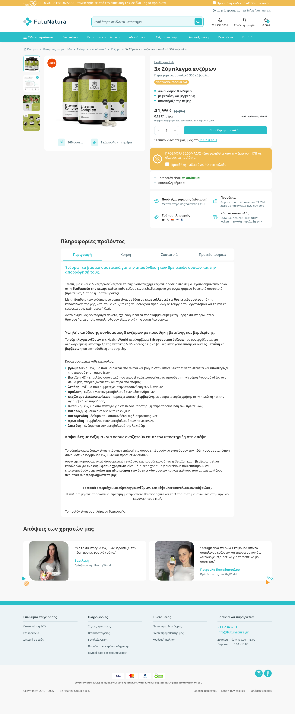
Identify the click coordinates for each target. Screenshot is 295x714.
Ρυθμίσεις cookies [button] (260, 691)
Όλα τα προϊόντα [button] (38, 37)
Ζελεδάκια (225, 37)
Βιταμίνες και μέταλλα (103, 37)
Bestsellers (70, 37)
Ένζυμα (116, 49)
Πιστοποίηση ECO (34, 626)
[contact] (219, 22)
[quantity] (166, 130)
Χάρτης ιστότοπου (205, 691)
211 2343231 (208, 140)
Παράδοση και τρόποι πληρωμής (108, 646)
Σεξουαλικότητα (167, 37)
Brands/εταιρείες (99, 633)
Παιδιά (247, 37)
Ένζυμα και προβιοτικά (91, 49)
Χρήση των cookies (233, 691)
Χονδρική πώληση (164, 639)
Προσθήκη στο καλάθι (225, 130)
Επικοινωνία (31, 633)
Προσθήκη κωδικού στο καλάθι (244, 3)
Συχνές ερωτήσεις (226, 10)
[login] (244, 22)
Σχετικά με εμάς (33, 639)
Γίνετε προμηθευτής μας (168, 633)
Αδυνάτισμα (138, 37)
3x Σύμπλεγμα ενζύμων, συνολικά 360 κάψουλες (156, 49)
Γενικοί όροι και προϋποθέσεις (107, 653)
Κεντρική (31, 49)
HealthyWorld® (164, 62)
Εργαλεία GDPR (97, 639)
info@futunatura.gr (257, 10)
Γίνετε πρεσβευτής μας (167, 626)
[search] (147, 22)
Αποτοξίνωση (199, 37)
